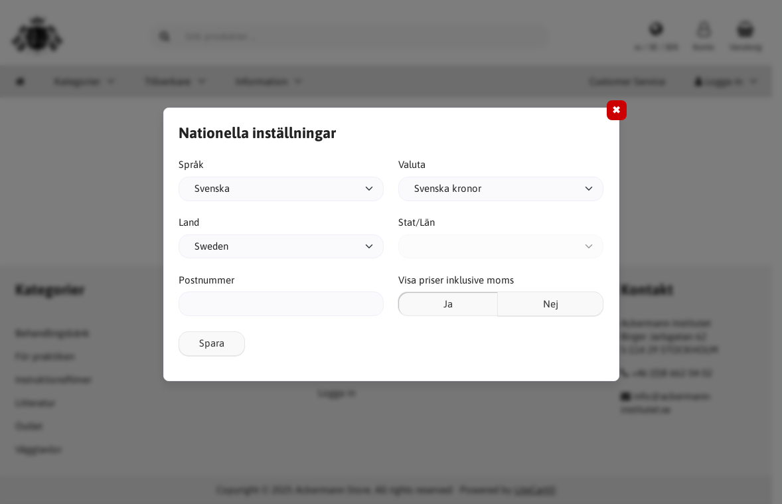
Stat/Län (416, 222)
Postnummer (206, 280)
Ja (448, 303)
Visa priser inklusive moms (456, 280)
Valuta (412, 164)
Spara (211, 343)
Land (189, 222)
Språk (191, 164)
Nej (550, 303)
